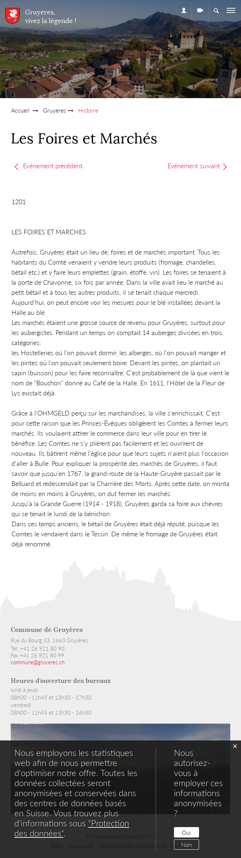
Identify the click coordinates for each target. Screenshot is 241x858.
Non (186, 844)
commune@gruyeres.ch (38, 662)
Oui (186, 832)
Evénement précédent (48, 166)
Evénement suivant (197, 166)
